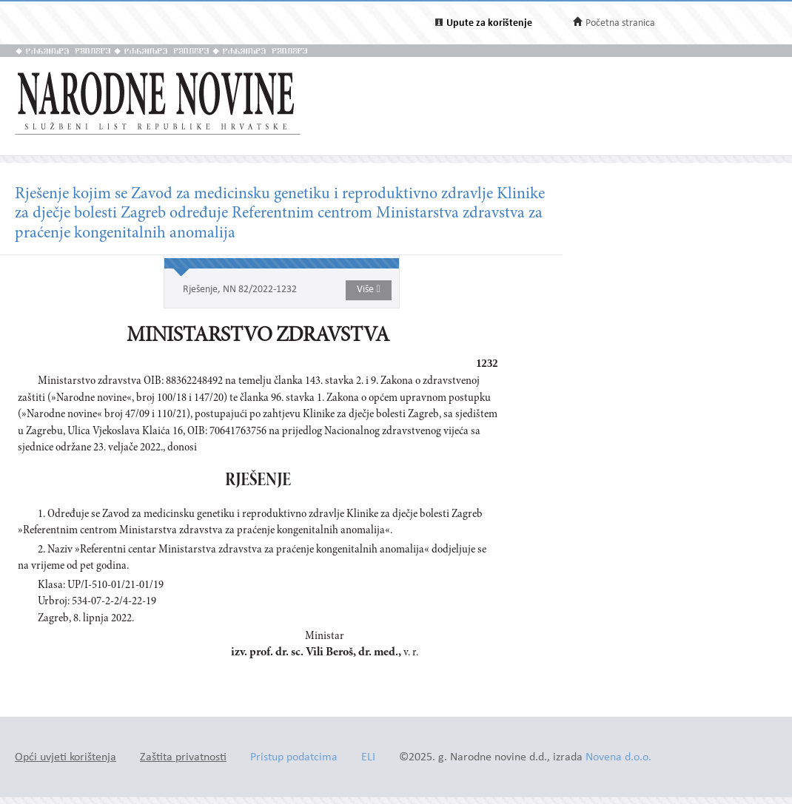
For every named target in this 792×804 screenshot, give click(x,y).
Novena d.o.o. (618, 757)
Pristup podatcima (294, 757)
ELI (368, 757)
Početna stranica (620, 23)
